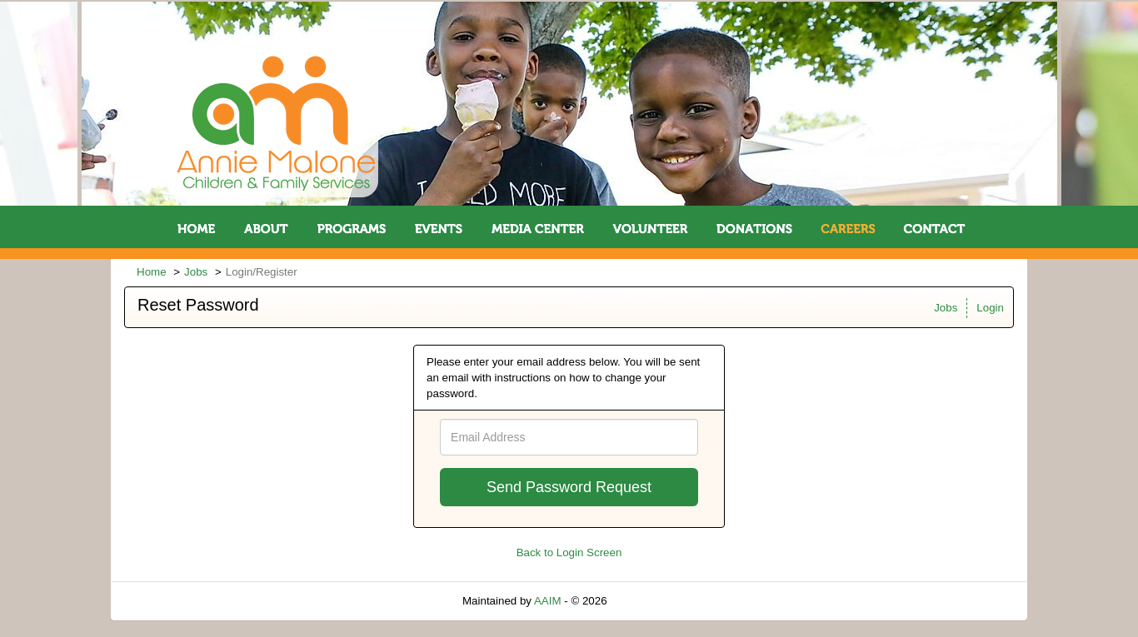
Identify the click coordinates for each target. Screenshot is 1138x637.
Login (990, 307)
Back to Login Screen (569, 552)
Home (152, 272)
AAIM (548, 601)
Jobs (195, 272)
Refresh (656, 601)
